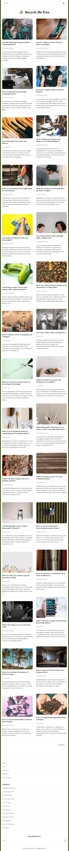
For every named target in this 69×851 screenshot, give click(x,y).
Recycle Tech (6, 387)
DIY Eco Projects (42, 194)
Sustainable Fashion (43, 95)
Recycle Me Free (37, 12)
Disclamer (5, 774)
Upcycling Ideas (41, 482)
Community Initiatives (8, 48)
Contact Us (5, 770)
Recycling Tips (7, 147)
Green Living (6, 340)
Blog (3, 766)
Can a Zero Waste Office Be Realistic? (51, 332)
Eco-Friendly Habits (43, 48)
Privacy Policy (6, 777)
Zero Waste (40, 336)
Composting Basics (8, 194)
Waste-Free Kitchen (8, 97)
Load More (61, 745)
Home (4, 763)
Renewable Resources (43, 433)
